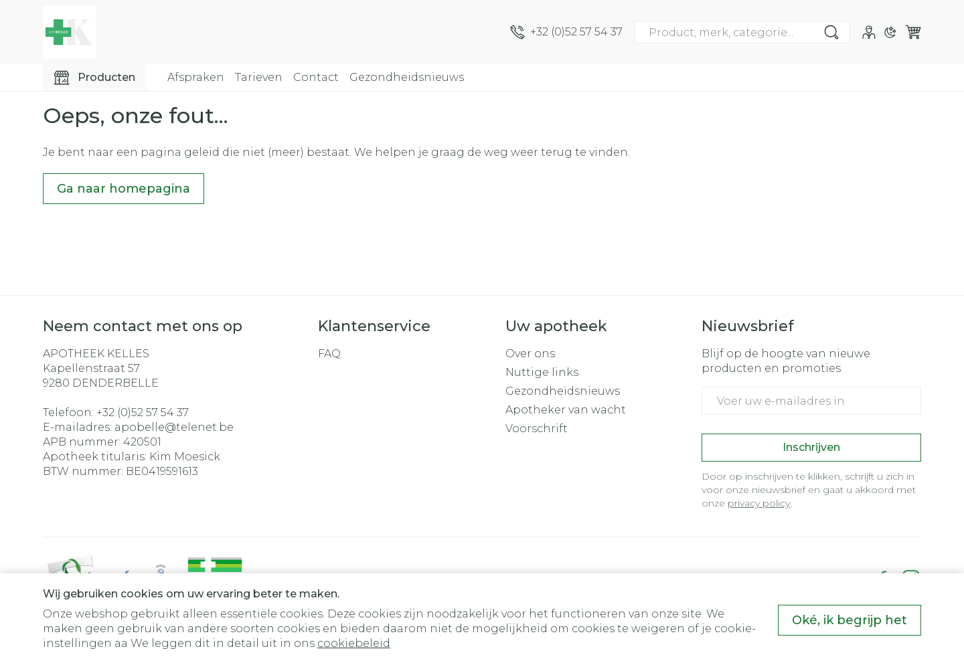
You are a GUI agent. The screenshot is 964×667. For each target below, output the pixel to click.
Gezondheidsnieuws (406, 77)
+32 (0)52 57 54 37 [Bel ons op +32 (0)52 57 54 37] (142, 412)
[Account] (869, 32)
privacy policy (759, 503)
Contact (316, 77)
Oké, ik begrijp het (849, 620)
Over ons (530, 353)
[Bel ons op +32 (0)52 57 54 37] (566, 32)
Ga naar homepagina (123, 188)
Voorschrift (536, 428)
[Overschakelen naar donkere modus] (890, 32)
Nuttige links (541, 372)
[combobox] (742, 32)
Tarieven (259, 77)
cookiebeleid (353, 643)
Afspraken (195, 77)
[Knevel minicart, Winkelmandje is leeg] (913, 32)
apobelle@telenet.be (174, 427)
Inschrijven (811, 447)
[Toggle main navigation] (94, 77)
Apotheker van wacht (565, 409)
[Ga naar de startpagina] (69, 32)
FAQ (329, 353)
